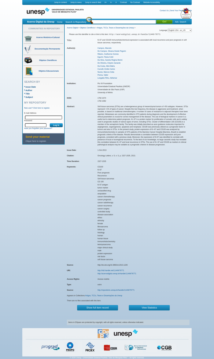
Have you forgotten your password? (38, 128)
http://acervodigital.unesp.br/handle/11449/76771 (116, 274)
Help (190, 11)
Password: (28, 121)
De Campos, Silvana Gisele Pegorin (111, 51)
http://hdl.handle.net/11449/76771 (110, 270)
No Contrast (135, 2)
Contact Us (164, 11)
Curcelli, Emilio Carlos (106, 69)
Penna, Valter (102, 75)
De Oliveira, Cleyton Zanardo (109, 63)
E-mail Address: (30, 113)
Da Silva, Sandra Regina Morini (109, 60)
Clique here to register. (36, 141)
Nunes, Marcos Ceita (105, 72)
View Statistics (149, 307)
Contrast (123, 2)
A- (111, 2)
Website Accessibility (151, 2)
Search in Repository (75, 22)
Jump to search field (93, 2)
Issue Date (30, 87)
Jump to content (60, 2)
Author (28, 90)
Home (59, 22)
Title (27, 94)
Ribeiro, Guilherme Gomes (108, 54)
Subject (29, 97)
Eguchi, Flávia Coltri (105, 57)
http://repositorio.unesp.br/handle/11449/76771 (115, 290)
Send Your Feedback (178, 11)
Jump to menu (76, 2)
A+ (105, 2)
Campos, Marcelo (104, 48)
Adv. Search (180, 22)
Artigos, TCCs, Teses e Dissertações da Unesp (115, 28)
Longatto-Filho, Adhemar (107, 78)
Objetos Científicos (87, 28)
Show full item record (97, 307)
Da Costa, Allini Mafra (106, 66)
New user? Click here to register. (37, 108)
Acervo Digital (72, 28)
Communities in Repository (44, 28)
